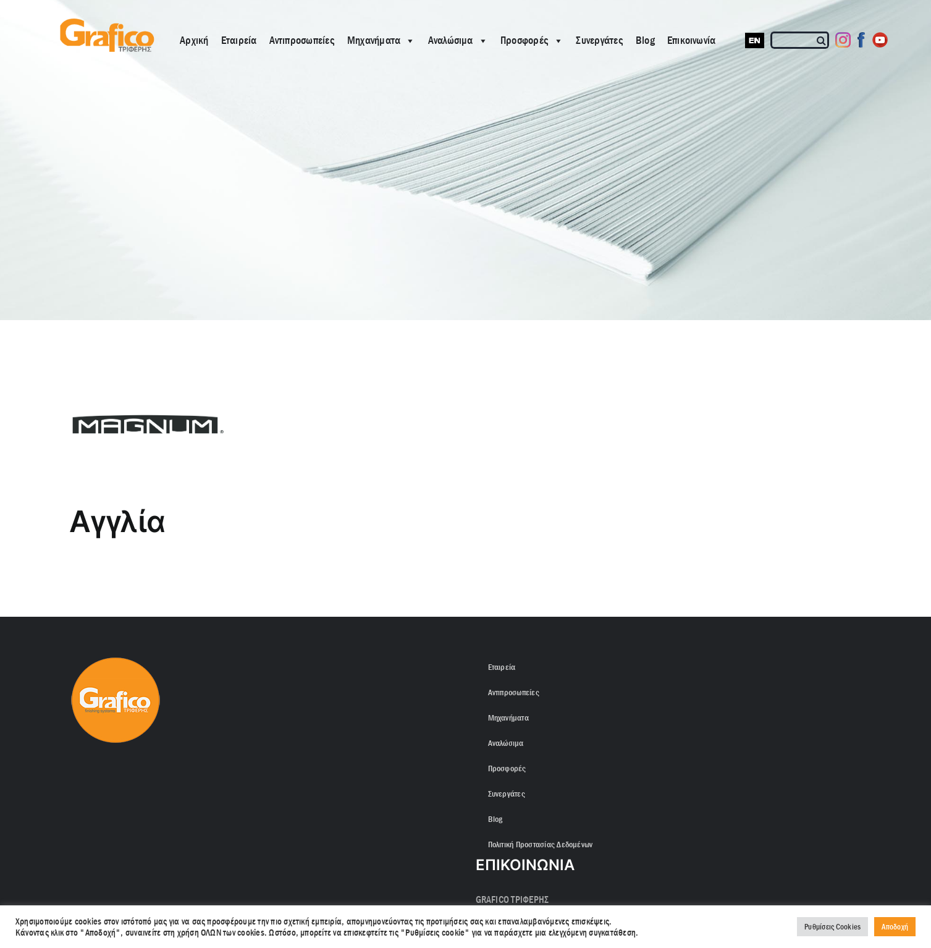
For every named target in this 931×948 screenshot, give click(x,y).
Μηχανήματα (381, 40)
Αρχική (194, 40)
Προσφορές (531, 40)
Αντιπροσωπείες (302, 40)
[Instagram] (843, 40)
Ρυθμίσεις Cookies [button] (832, 926)
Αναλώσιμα (458, 40)
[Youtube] (880, 40)
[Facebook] (861, 40)
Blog (645, 40)
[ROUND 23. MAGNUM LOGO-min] (465, 424)
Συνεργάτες (599, 40)
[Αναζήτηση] (822, 40)
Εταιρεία (239, 40)
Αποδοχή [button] (895, 926)
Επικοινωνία (691, 40)
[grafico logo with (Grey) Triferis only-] (105, 23)
